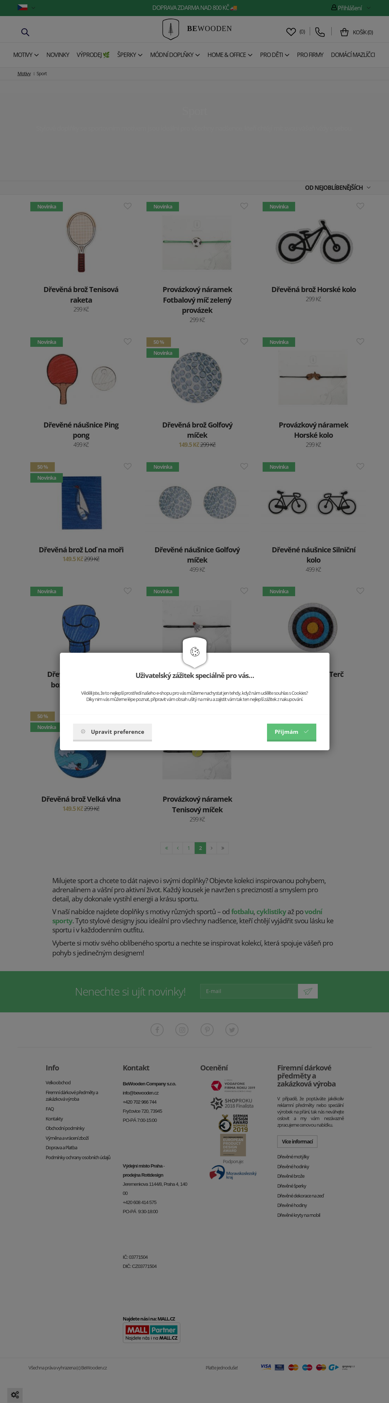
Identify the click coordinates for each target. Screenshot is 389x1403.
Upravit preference (112, 731)
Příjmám (292, 731)
